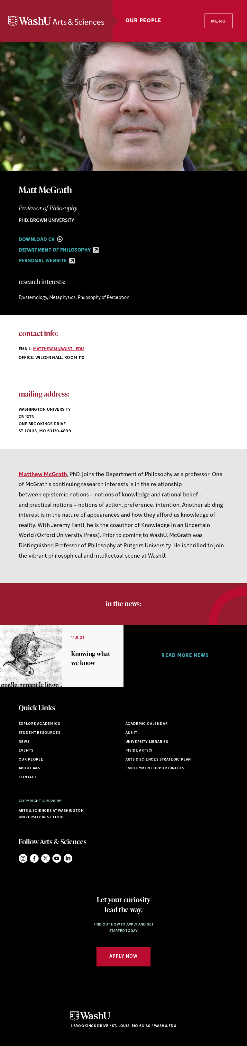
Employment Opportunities (155, 768)
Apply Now (123, 956)
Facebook (34, 858)
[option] (62, 656)
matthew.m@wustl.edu (58, 349)
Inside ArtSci (139, 751)
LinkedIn (68, 858)
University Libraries (147, 742)
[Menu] (218, 21)
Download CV (41, 239)
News (24, 742)
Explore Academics (39, 724)
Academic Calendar (146, 724)
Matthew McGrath (43, 474)
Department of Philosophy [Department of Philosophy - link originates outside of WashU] (59, 250)
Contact (28, 777)
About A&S (29, 768)
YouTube (56, 858)
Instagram (23, 858)
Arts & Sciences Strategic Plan (158, 760)
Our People (143, 21)
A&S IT (131, 733)
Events (26, 751)
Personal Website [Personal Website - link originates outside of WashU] (47, 261)
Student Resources (39, 733)
